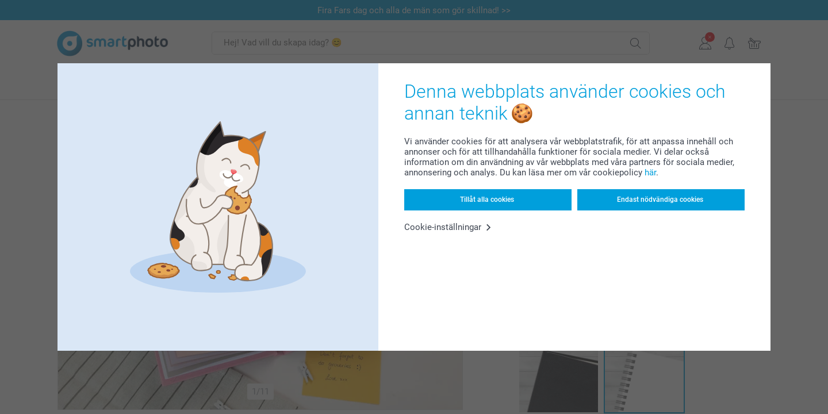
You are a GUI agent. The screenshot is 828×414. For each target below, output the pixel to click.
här (650, 172)
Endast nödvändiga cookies (660, 199)
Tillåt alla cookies (487, 199)
